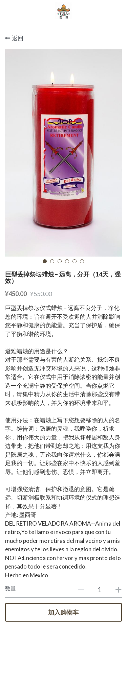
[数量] (100, 589)
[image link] (63, 10)
